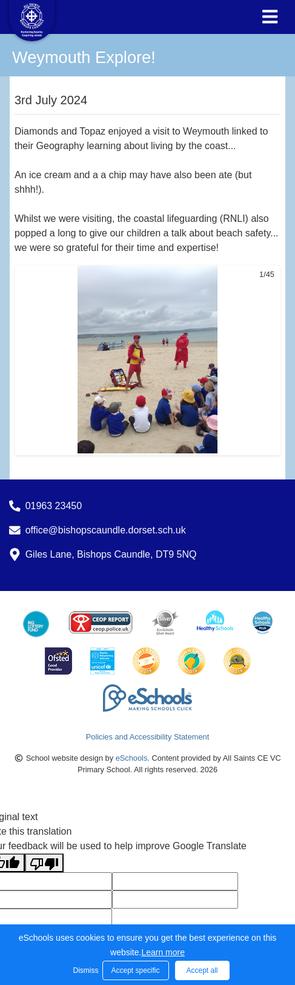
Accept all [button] (201, 970)
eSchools (132, 758)
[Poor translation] (44, 862)
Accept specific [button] (135, 970)
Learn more (163, 952)
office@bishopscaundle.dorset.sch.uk (105, 530)
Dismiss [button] (84, 970)
